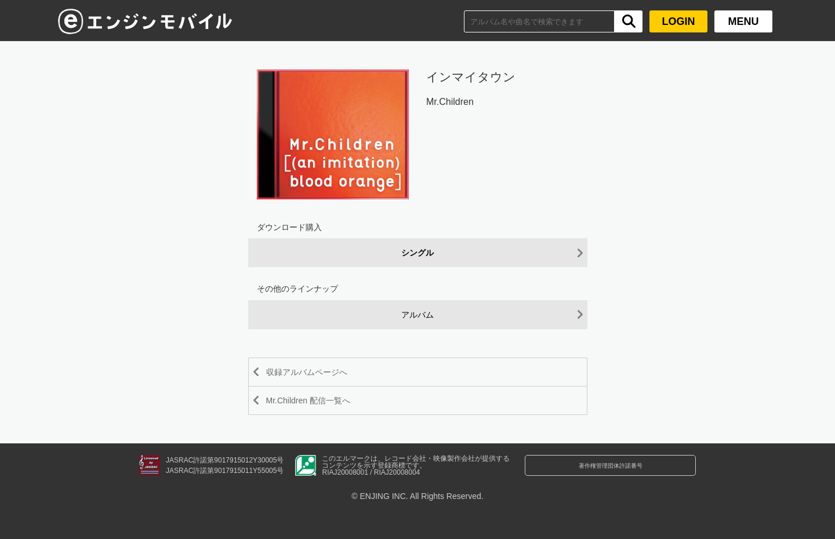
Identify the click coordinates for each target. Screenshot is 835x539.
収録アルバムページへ (318, 373)
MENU (743, 21)
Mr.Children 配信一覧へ (320, 408)
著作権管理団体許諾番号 (610, 480)
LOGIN (678, 21)
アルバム (417, 315)
